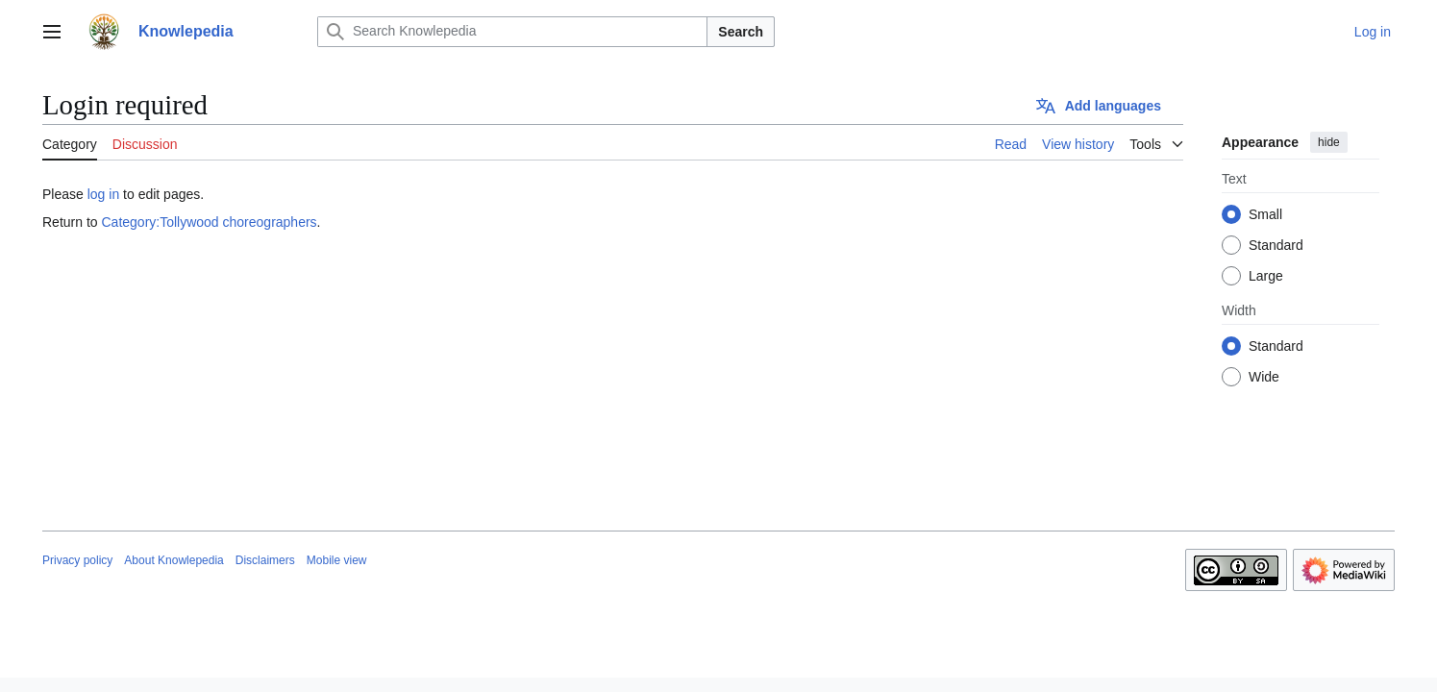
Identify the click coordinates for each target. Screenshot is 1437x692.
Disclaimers (265, 560)
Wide (1264, 376)
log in (103, 194)
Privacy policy (77, 560)
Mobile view (337, 560)
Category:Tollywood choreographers (208, 222)
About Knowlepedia (173, 560)
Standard (1276, 245)
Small (1265, 214)
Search (740, 31)
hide (1329, 142)
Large (1266, 276)
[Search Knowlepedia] (512, 31)
